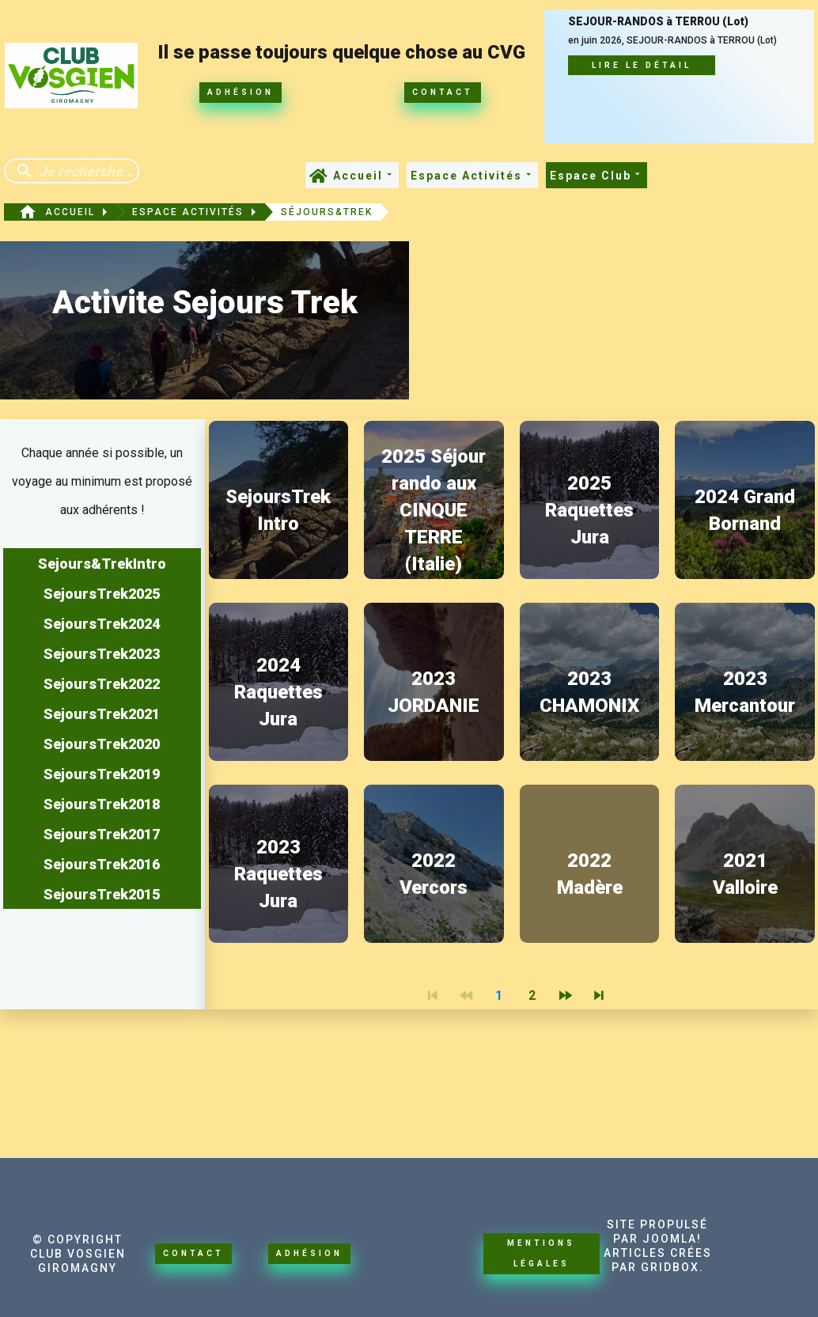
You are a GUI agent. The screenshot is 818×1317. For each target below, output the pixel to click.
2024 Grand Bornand (745, 510)
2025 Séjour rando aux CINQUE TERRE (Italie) (433, 510)
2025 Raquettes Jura (589, 510)
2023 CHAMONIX (589, 692)
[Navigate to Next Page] (565, 995)
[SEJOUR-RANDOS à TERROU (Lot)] (679, 75)
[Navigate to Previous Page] (465, 995)
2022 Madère (590, 874)
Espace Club (596, 175)
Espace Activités (472, 175)
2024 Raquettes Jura (278, 692)
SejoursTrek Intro (278, 510)
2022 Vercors (434, 874)
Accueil (364, 175)
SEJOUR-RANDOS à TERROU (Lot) (658, 22)
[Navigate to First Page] (432, 995)
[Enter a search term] (86, 171)
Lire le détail (642, 65)
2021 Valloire (745, 874)
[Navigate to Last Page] (598, 995)
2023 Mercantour (745, 692)
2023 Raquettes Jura (278, 874)
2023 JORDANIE (433, 692)
